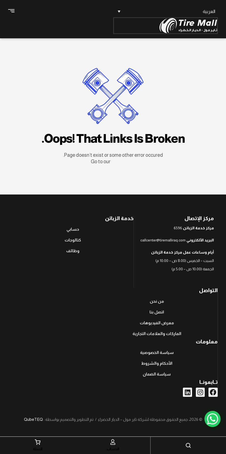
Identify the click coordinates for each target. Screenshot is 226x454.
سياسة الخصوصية (157, 352)
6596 (178, 228)
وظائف (72, 250)
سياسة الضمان (157, 374)
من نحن (157, 301)
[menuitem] (165, 11)
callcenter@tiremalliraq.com (163, 240)
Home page (123, 161)
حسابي (73, 229)
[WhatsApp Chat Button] (212, 419)
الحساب (113, 449)
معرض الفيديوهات (157, 322)
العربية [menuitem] (209, 11)
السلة (38, 449)
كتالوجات (73, 240)
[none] (165, 11)
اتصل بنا (156, 312)
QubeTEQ (33, 419)
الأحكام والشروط (156, 363)
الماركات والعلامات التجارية (157, 333)
